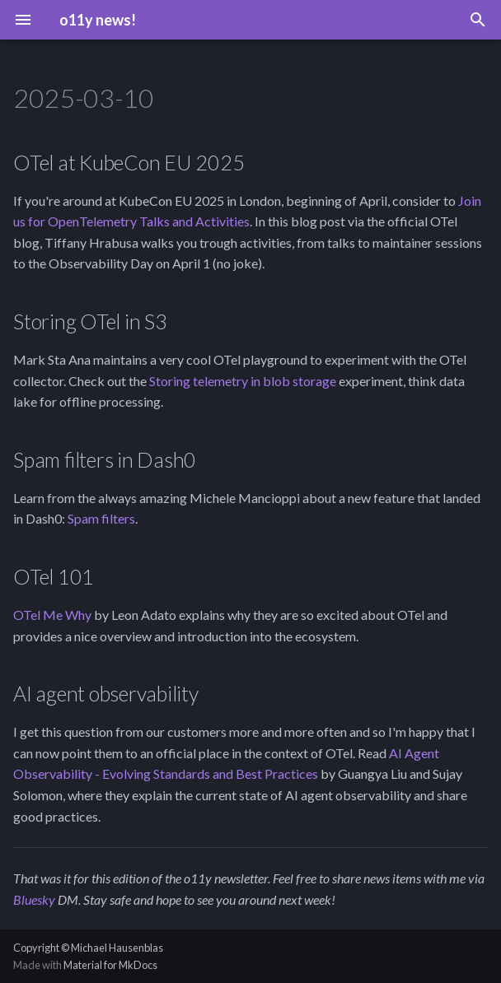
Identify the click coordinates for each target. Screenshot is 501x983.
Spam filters (101, 518)
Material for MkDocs (110, 964)
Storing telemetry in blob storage (242, 381)
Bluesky (34, 899)
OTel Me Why (52, 614)
